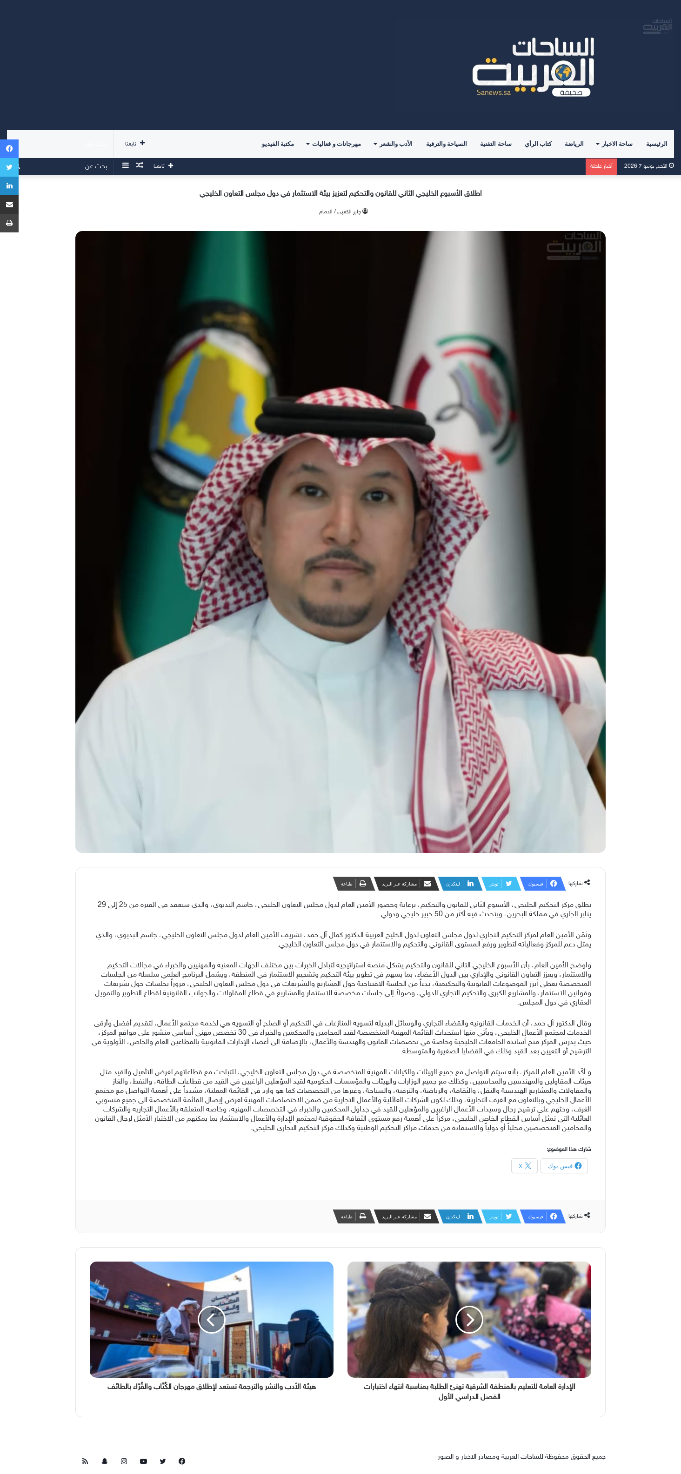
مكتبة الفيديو (278, 143)
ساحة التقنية (495, 143)
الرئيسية (657, 143)
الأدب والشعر (396, 143)
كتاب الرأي (538, 143)
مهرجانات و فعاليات (336, 143)
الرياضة (574, 143)
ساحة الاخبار (617, 143)
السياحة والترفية (446, 143)
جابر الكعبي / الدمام (340, 212)
